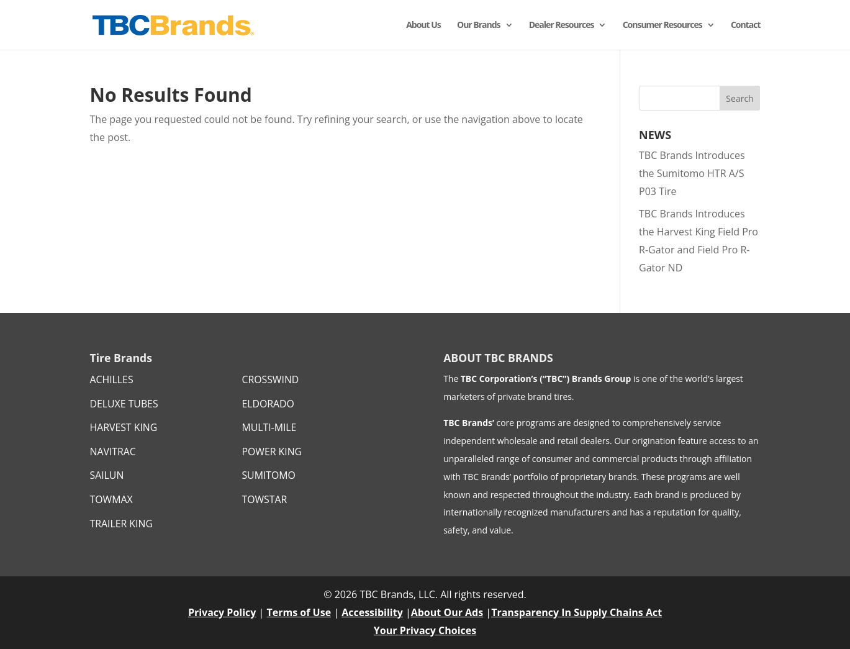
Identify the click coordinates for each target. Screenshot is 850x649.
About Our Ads (447, 612)
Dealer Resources (561, 25)
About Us (423, 25)
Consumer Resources (662, 25)
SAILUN (107, 475)
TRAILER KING (121, 523)
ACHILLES (111, 379)
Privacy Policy (222, 612)
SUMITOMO (268, 475)
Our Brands (478, 25)
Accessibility (372, 612)
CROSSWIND (270, 379)
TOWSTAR (264, 499)
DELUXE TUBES (124, 404)
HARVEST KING (124, 427)
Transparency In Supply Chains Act (576, 612)
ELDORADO (268, 404)
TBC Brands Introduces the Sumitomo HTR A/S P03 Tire (692, 173)
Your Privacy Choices (425, 630)
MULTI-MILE (269, 427)
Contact (746, 25)
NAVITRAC (113, 451)
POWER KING (272, 451)
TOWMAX (111, 499)
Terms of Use (299, 612)
